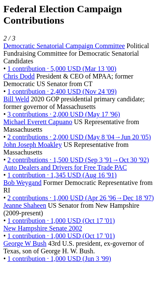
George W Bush (24, 243)
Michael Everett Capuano (37, 121)
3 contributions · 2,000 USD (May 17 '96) (64, 114)
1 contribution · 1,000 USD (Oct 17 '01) (61, 220)
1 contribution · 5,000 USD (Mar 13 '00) (62, 68)
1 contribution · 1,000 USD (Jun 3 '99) (59, 258)
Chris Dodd (19, 76)
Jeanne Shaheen (24, 205)
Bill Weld (16, 99)
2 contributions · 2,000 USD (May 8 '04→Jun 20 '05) (79, 137)
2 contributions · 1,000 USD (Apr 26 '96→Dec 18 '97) (81, 197)
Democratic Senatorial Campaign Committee (64, 45)
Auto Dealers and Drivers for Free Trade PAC (65, 167)
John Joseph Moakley (32, 144)
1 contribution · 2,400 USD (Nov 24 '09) (62, 91)
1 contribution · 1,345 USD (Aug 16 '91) (62, 175)
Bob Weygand (22, 182)
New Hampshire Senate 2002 (42, 228)
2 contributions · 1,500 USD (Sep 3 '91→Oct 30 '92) (78, 159)
